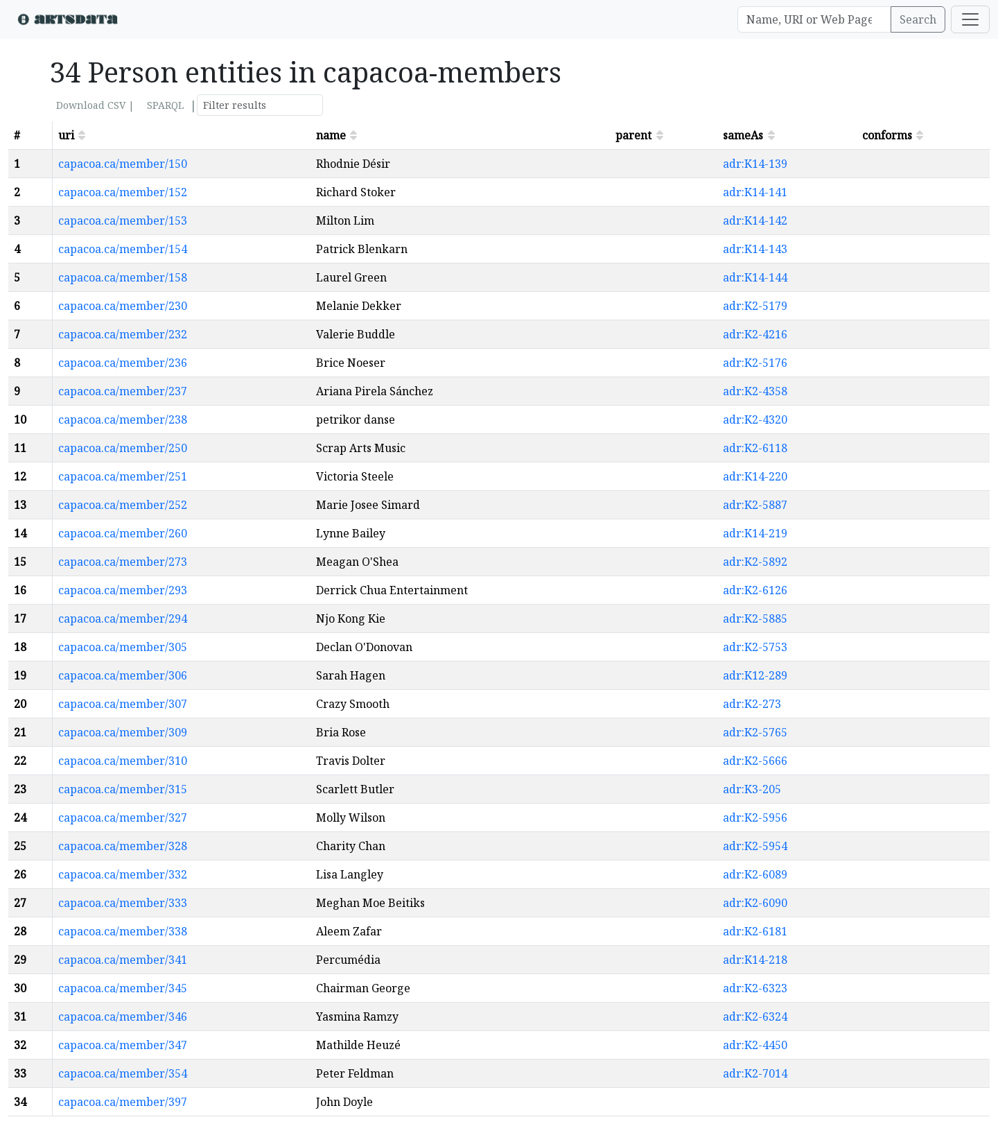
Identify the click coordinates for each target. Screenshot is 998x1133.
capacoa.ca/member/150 (122, 163)
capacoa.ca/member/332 (122, 874)
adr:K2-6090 (755, 902)
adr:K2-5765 (755, 732)
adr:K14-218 (755, 959)
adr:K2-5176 (755, 362)
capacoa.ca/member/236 (122, 362)
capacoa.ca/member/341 (122, 959)
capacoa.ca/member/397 (122, 1101)
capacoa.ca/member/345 (122, 988)
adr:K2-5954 (755, 846)
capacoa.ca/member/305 (122, 647)
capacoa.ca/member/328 (122, 846)
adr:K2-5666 (755, 760)
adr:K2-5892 (755, 561)
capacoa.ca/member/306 (122, 675)
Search (918, 19)
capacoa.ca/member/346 (122, 1016)
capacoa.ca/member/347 (122, 1045)
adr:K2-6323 (755, 988)
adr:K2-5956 (755, 817)
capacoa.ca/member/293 (122, 590)
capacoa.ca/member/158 (122, 277)
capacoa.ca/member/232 (122, 334)
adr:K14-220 (755, 476)
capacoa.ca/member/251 (122, 476)
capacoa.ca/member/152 (122, 192)
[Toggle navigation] (970, 19)
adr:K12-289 (755, 675)
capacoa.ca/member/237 (122, 391)
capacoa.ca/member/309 (122, 732)
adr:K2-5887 (755, 504)
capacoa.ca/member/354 (122, 1073)
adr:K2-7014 (755, 1073)
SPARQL (165, 105)
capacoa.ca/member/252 (122, 504)
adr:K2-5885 (755, 618)
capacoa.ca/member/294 (122, 618)
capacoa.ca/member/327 (122, 817)
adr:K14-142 (755, 220)
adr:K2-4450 (755, 1045)
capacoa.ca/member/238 (122, 419)
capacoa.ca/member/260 (122, 533)
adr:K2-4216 (755, 334)
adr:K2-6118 (755, 448)
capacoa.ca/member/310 (122, 760)
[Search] (814, 19)
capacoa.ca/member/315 (122, 789)
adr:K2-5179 (755, 305)
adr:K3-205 (752, 789)
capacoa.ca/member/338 (122, 931)
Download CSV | (95, 105)
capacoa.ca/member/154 (122, 249)
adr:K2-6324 (755, 1016)
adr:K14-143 (755, 249)
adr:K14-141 (755, 192)
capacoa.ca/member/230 (122, 305)
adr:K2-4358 (755, 391)
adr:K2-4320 (755, 419)
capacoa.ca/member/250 (122, 448)
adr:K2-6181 (755, 931)
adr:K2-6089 (755, 874)
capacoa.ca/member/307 (122, 703)
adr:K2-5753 (755, 647)
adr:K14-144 (755, 277)
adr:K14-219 (755, 533)
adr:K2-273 (752, 703)
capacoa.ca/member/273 (122, 561)
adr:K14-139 (755, 163)
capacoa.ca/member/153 (122, 220)
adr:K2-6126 (755, 590)
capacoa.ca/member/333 (122, 902)
